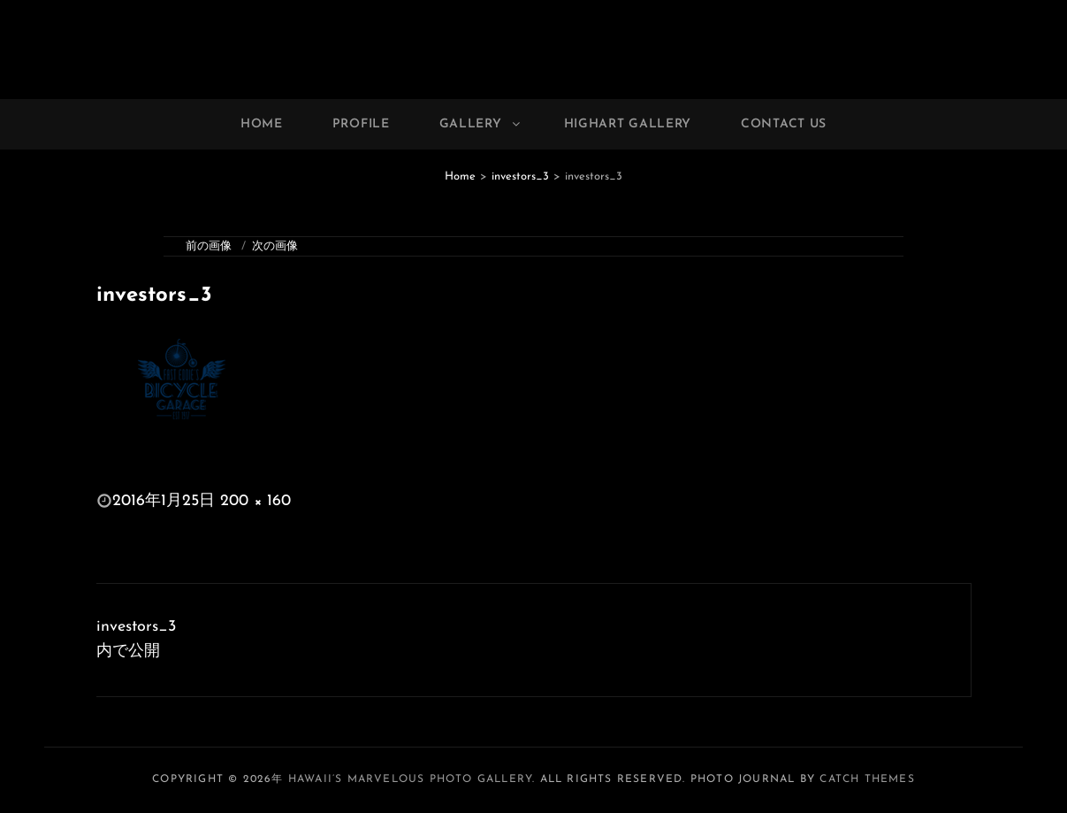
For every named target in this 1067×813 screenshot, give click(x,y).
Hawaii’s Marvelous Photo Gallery (410, 779)
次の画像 (275, 246)
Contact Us (784, 124)
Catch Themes (866, 779)
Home (261, 124)
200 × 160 (255, 501)
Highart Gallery (628, 124)
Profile (361, 124)
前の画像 (209, 246)
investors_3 (520, 176)
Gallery (480, 124)
